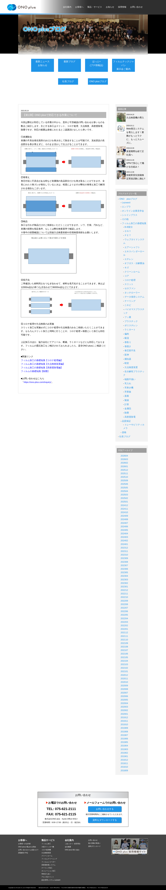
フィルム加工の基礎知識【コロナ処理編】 (42, 359)
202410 (124, 512)
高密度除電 (130, 417)
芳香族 (128, 392)
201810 (124, 767)
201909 (124, 728)
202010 (124, 682)
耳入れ (128, 383)
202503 (124, 494)
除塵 (127, 413)
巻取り (128, 342)
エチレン (129, 259)
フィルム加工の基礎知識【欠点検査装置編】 (43, 363)
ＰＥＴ (128, 235)
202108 (124, 646)
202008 (124, 689)
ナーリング (130, 301)
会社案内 (67, 7)
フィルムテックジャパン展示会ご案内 (123, 65)
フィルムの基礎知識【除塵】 (35, 370)
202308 (124, 562)
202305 (124, 572)
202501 (124, 501)
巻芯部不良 (130, 350)
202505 (124, 487)
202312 (124, 548)
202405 (124, 530)
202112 (124, 632)
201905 (124, 742)
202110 (124, 639)
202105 (124, 657)
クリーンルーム (132, 272)
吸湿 (127, 338)
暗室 (127, 363)
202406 (124, 526)
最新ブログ (69, 61)
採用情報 (122, 7)
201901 (124, 756)
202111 (124, 636)
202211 (124, 593)
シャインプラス (129, 215)
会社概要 (68, 847)
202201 (124, 629)
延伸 (127, 355)
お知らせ (110, 7)
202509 (124, 480)
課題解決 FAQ (23, 853)
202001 (124, 714)
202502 (124, 498)
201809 (124, 770)
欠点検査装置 (131, 367)
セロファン (130, 288)
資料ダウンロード (94, 846)
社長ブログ (68, 81)
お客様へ (79, 7)
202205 (124, 615)
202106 (124, 654)
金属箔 (128, 408)
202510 (124, 477)
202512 (124, 470)
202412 (124, 505)
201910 (124, 724)
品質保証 (126, 421)
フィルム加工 (46, 844)
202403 (124, 537)
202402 (124, 540)
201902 (124, 753)
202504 (124, 491)
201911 (124, 721)
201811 (124, 763)
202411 (124, 509)
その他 (125, 219)
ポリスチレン (131, 325)
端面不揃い (130, 379)
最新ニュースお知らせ (43, 63)
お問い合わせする (105, 809)
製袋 (127, 400)
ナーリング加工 (47, 868)
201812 (124, 760)
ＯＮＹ (128, 231)
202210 (124, 597)
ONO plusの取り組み (72, 850)
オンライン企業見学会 (133, 211)
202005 (124, 700)
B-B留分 (129, 227)
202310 (124, 555)
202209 (124, 601)
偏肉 (127, 334)
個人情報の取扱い (94, 843)
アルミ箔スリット (48, 877)
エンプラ (126, 206)
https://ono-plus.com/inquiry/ (37, 381)
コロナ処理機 (46, 850)
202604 (124, 456)
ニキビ (128, 305)
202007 (124, 693)
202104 (124, 661)
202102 (124, 668)
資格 (124, 432)
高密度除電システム (49, 865)
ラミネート (130, 329)
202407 (124, 523)
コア (127, 276)
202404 (124, 533)
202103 (124, 664)
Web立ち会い (46, 874)
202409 (124, 516)
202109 (124, 643)
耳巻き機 (129, 387)
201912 (124, 717)
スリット (129, 284)
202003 (124, 707)
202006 (124, 696)
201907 (124, 735)
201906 (124, 738)
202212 (124, 590)
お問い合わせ (136, 7)
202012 (124, 675)
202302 (124, 583)
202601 (124, 466)
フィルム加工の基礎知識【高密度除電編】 (42, 367)
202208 (124, 604)
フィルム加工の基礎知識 (134, 223)
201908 (124, 731)
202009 (124, 685)
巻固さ (128, 346)
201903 (124, 749)
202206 (124, 611)
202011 (124, 678)
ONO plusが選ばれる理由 (27, 847)
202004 (124, 703)
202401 (124, 544)
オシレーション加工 (49, 871)
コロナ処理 (130, 280)
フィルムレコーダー (49, 862)
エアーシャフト (132, 247)
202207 (124, 608)
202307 (124, 565)
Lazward (126, 202)
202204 (124, 618)
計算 (127, 404)
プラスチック (131, 321)
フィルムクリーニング (49, 859)
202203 (124, 622)
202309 (124, 558)
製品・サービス (94, 7)
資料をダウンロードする (105, 820)
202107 (124, 650)
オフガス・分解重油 (134, 263)
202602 (124, 463)
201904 (124, 745)
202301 (124, 586)
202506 (124, 484)
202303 (124, 579)
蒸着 (127, 396)
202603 (124, 459)
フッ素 (128, 317)
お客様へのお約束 (24, 844)
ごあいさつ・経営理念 (72, 844)
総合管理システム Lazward (51, 880)
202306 (124, 569)
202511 (124, 473)
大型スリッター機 (48, 847)
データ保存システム (134, 297)
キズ (127, 267)
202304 (124, 576)
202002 (124, 710)
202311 (124, 551)
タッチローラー (132, 292)
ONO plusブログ (98, 81)
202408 (124, 519)
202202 (124, 625)
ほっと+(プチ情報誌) (96, 63)
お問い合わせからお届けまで (28, 850)
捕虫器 (128, 359)
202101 (124, 671)
